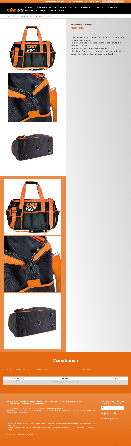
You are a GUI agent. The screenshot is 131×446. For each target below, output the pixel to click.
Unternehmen (41, 8)
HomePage (29, 8)
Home (9, 16)
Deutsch (80, 2)
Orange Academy (57, 10)
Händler (62, 8)
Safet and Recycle (109, 8)
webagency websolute (110, 419)
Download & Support (90, 8)
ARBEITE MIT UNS (31, 10)
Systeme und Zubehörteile (23, 16)
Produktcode (20, 369)
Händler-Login (92, 2)
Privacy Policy (11, 435)
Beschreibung (42, 369)
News (70, 8)
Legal (77, 8)
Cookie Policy (21, 435)
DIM (88, 369)
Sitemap (30, 435)
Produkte (53, 8)
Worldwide (61, 2)
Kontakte (43, 10)
